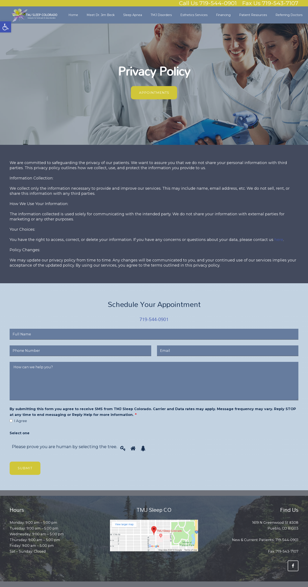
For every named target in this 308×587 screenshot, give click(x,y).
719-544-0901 (154, 319)
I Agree (20, 421)
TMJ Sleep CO (154, 509)
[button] (5, 26)
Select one (20, 433)
